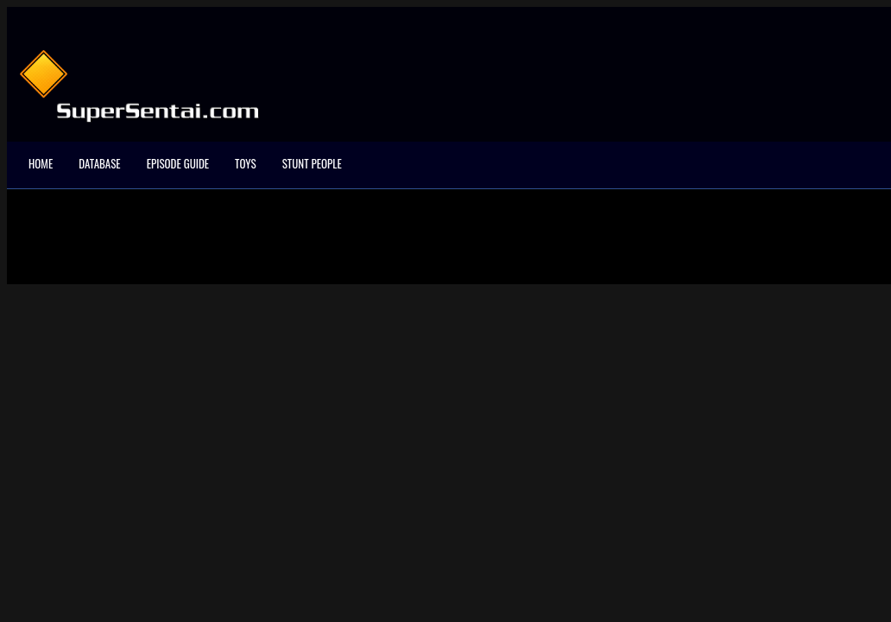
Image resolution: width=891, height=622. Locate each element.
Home (40, 163)
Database (99, 163)
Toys (245, 163)
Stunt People (312, 163)
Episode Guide (178, 163)
